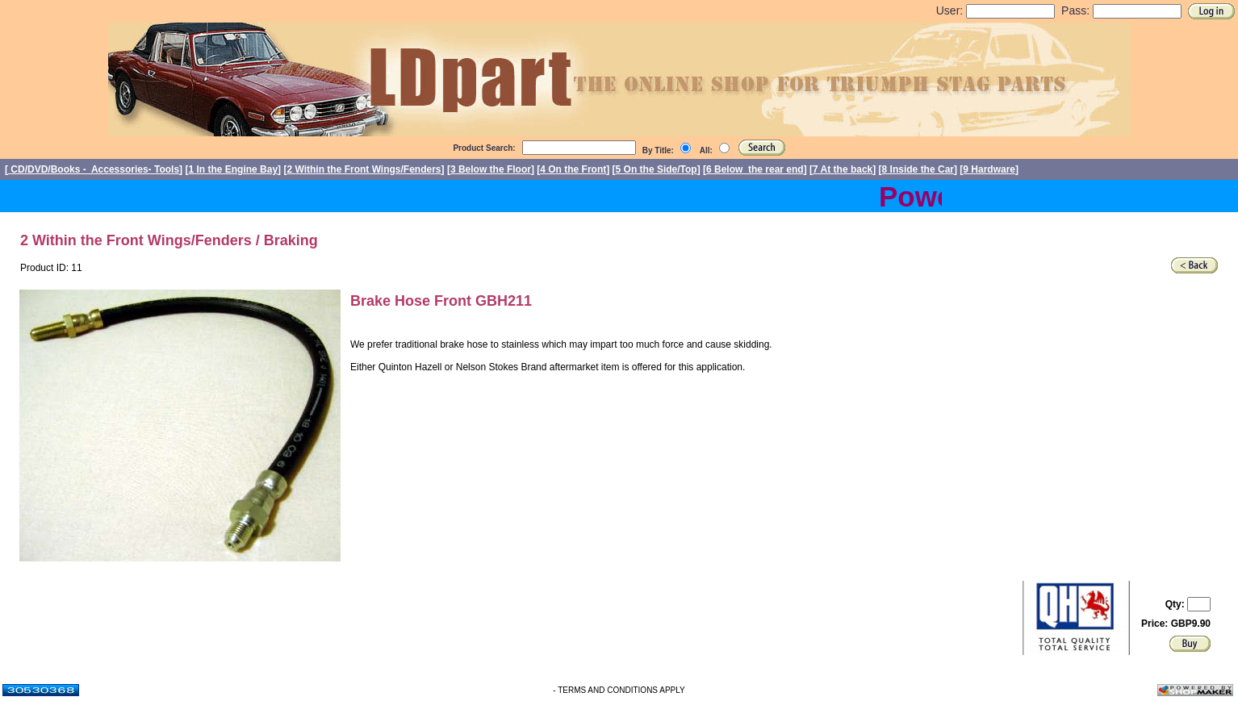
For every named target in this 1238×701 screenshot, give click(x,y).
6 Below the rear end (755, 169)
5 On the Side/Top (656, 169)
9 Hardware (989, 169)
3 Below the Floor (490, 169)
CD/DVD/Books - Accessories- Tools (93, 169)
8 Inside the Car (918, 169)
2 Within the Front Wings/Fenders (363, 169)
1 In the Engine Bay (233, 169)
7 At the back (842, 169)
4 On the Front (573, 169)
